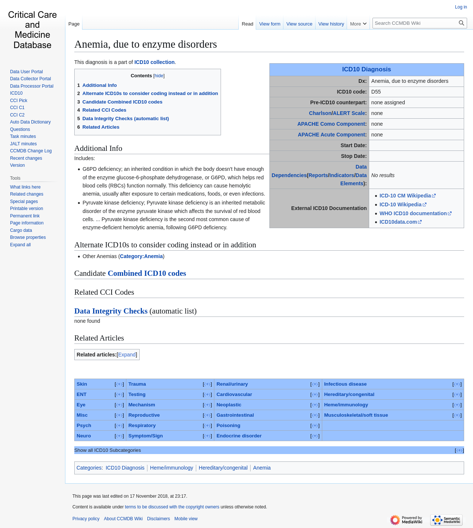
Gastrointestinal (235, 415)
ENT (82, 394)
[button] (20, 244)
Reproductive (144, 415)
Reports (318, 175)
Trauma (137, 384)
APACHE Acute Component (331, 135)
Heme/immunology (346, 404)
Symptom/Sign (146, 436)
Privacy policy (85, 518)
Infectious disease (345, 384)
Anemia (261, 468)
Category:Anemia (141, 256)
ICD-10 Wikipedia (400, 204)
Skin (82, 384)
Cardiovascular (234, 394)
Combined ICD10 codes (147, 273)
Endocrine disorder (239, 436)
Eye (81, 404)
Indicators (342, 175)
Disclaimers (158, 518)
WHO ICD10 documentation (413, 213)
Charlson (320, 113)
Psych (84, 425)
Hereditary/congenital (349, 394)
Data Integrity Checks (110, 311)
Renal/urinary (232, 384)
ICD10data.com (398, 222)
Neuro (84, 436)
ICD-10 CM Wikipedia (405, 196)
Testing (137, 394)
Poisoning (228, 425)
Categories (89, 468)
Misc (82, 415)
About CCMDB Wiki (123, 518)
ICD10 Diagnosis (366, 69)
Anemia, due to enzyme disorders (145, 44)
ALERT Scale (349, 113)
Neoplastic (229, 404)
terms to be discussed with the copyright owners (172, 507)
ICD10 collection (155, 62)
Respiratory (142, 425)
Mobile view (186, 518)
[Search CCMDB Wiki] (419, 23)
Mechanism (142, 404)
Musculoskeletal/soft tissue (356, 415)
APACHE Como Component (331, 124)
